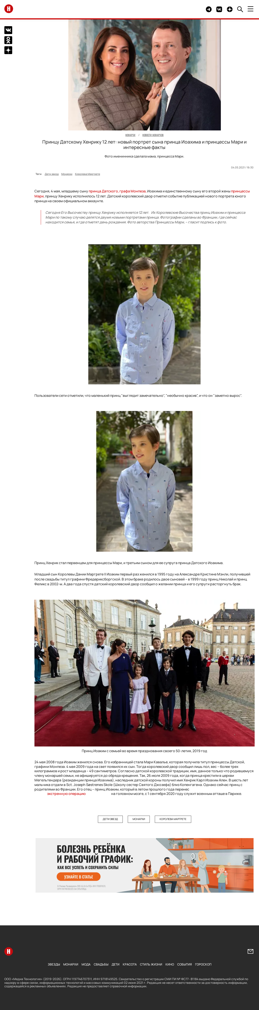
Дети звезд (52, 174)
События (184, 964)
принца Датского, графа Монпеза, (118, 191)
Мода (86, 964)
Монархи (66, 174)
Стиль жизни (151, 964)
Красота (130, 964)
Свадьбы (101, 964)
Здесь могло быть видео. (192, 9)
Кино (169, 964)
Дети (115, 964)
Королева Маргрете (87, 174)
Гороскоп (203, 964)
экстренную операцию (66, 793)
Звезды (54, 964)
